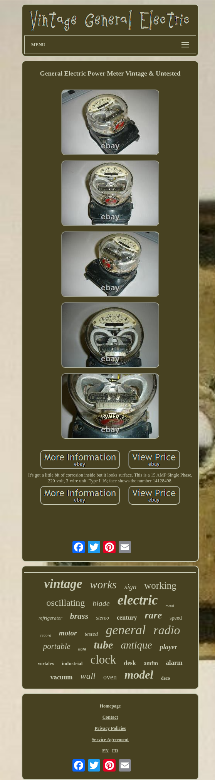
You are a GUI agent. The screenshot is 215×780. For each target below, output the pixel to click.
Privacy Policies (110, 728)
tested (91, 634)
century (127, 617)
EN (105, 750)
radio (166, 630)
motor (68, 633)
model (138, 674)
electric (138, 600)
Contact (110, 717)
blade (100, 603)
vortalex (46, 663)
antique (136, 645)
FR (115, 750)
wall (88, 676)
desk (130, 663)
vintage (63, 584)
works (103, 584)
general (126, 630)
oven (110, 677)
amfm (151, 663)
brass (79, 616)
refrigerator (50, 618)
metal (170, 606)
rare (153, 615)
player (168, 647)
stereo (102, 618)
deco (165, 678)
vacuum (61, 677)
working (160, 585)
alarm (174, 662)
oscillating (65, 603)
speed (176, 618)
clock (103, 659)
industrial (72, 663)
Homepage (110, 706)
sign (130, 587)
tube (103, 645)
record (45, 635)
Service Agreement (110, 739)
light (82, 649)
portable (57, 646)
